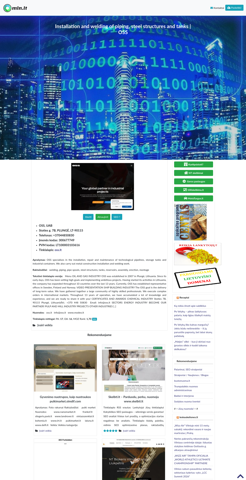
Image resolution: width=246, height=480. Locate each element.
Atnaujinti (103, 216)
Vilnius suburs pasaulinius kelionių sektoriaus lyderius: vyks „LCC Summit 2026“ (192, 472)
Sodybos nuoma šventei (187, 401)
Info (94, 319)
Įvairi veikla (45, 430)
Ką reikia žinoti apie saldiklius (190, 305)
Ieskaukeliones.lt (188, 417)
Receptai (184, 297)
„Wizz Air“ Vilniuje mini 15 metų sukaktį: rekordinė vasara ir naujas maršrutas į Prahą (192, 429)
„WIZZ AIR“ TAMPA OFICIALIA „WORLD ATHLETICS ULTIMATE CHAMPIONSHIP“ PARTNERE (192, 459)
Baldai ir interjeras (184, 395)
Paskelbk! (234, 7)
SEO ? (117, 216)
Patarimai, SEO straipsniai (188, 369)
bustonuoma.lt (182, 380)
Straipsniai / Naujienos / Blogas (191, 375)
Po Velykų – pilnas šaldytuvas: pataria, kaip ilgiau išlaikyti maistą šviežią (192, 315)
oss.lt (58, 250)
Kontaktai (217, 7)
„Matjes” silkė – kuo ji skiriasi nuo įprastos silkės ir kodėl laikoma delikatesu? (192, 345)
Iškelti (88, 216)
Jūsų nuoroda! (186, 408)
